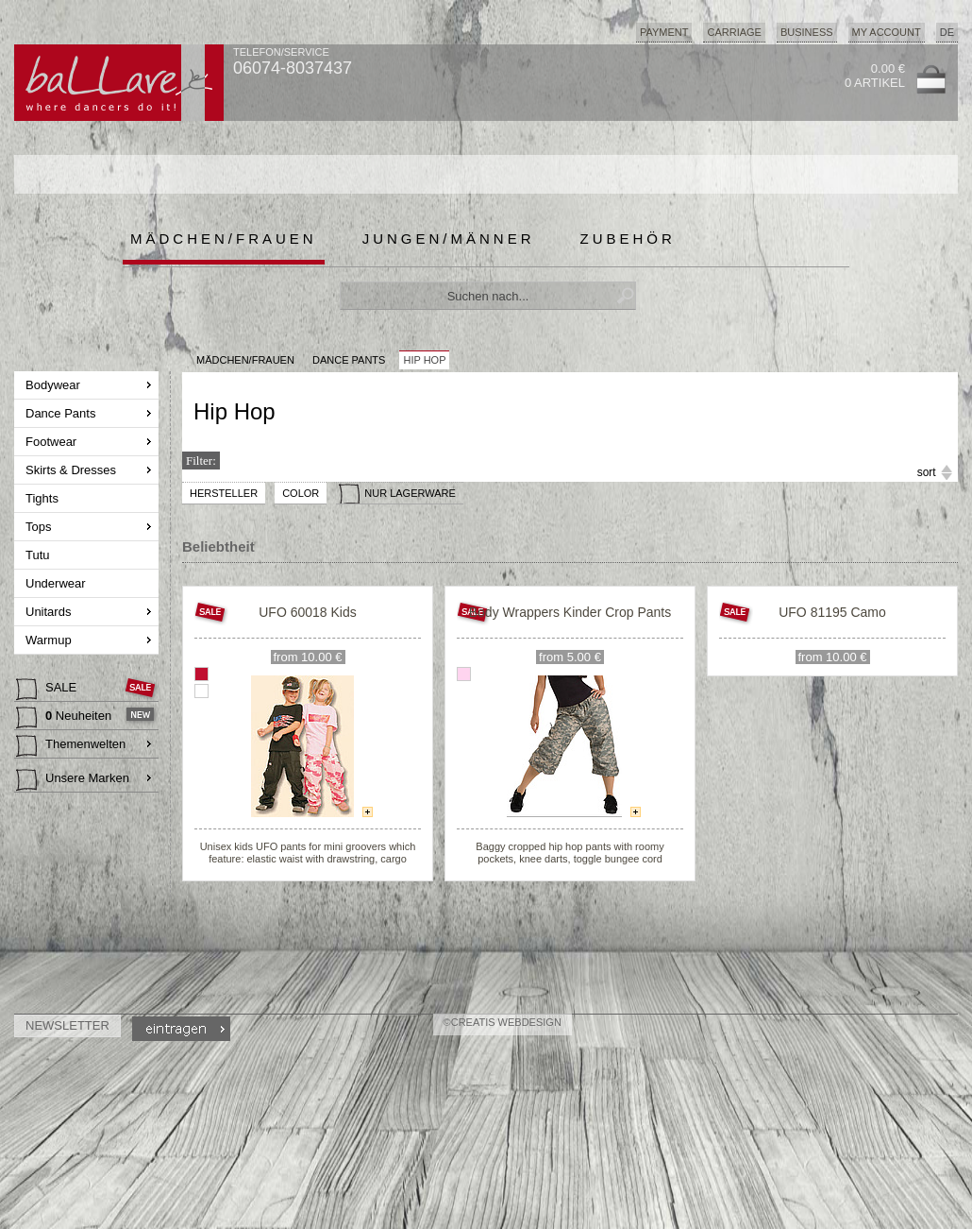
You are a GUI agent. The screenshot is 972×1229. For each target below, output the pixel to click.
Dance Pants (62, 413)
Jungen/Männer (448, 238)
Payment (664, 32)
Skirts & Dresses (72, 470)
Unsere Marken (72, 780)
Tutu (39, 555)
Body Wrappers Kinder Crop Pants (570, 612)
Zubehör (628, 238)
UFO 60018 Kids (308, 612)
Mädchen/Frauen (223, 238)
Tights (43, 498)
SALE (48, 689)
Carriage (734, 32)
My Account (886, 32)
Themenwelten (71, 746)
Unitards (50, 612)
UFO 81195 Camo (832, 612)
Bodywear (54, 385)
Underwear (57, 583)
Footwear (52, 442)
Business (806, 32)
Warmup (50, 640)
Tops (40, 527)
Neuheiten (65, 718)
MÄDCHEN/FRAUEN (245, 360)
